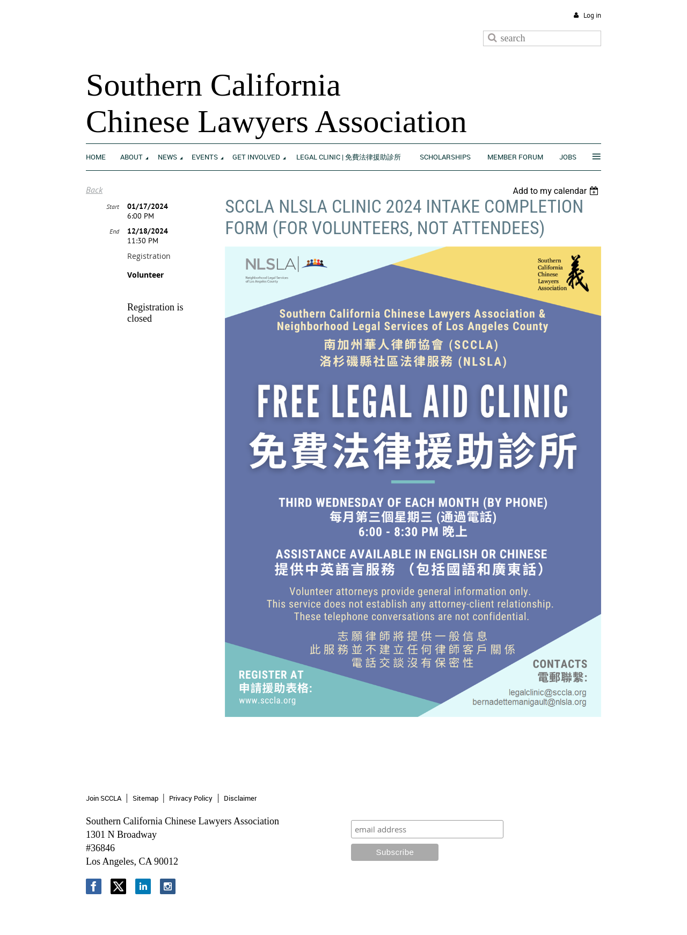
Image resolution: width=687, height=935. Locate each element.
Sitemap (145, 798)
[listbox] (557, 191)
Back (94, 189)
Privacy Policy (191, 798)
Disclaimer (240, 798)
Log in (592, 15)
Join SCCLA (103, 798)
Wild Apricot (512, 914)
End (114, 231)
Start (112, 206)
